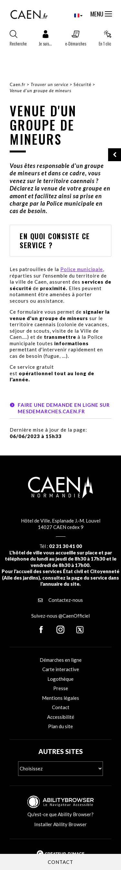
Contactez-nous (60, 600)
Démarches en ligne (61, 660)
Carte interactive (60, 669)
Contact (60, 707)
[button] (45, 39)
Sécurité (82, 84)
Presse (60, 688)
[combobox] (73, 15)
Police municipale (81, 269)
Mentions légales (60, 698)
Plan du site (60, 726)
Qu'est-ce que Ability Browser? (60, 814)
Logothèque (60, 679)
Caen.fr (17, 84)
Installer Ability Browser (60, 824)
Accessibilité (60, 717)
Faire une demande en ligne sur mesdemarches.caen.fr (64, 408)
